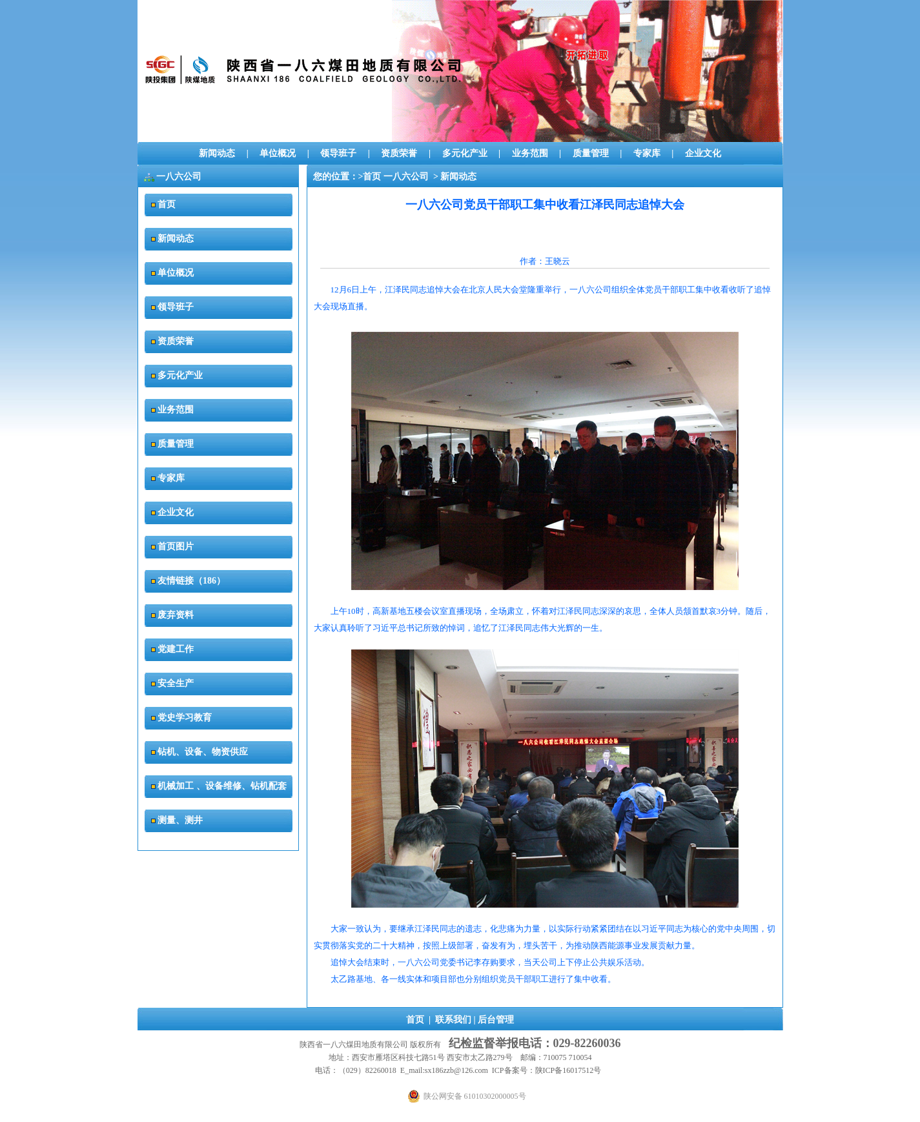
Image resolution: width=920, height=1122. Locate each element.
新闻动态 (217, 153)
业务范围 (530, 153)
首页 (167, 204)
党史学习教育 (185, 717)
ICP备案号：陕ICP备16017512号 (546, 1070)
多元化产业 (464, 153)
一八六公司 (406, 176)
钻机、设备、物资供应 (203, 752)
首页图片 (176, 546)
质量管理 (591, 153)
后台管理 (496, 1020)
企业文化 (703, 153)
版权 (417, 1044)
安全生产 (176, 683)
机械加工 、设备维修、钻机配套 (222, 786)
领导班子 (338, 153)
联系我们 (453, 1020)
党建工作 (176, 649)
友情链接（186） (191, 581)
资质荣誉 (399, 153)
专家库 (646, 153)
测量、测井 (180, 820)
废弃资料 (176, 615)
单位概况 (278, 153)
